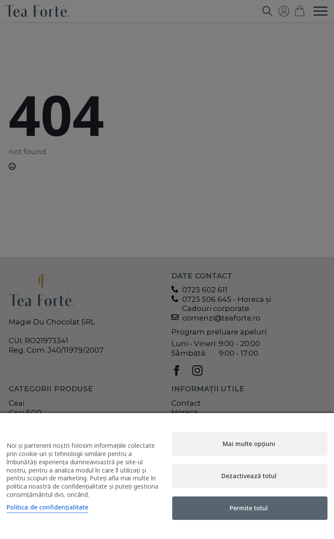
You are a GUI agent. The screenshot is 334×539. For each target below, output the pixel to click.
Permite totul (249, 508)
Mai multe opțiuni (249, 444)
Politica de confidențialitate (47, 507)
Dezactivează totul (249, 476)
